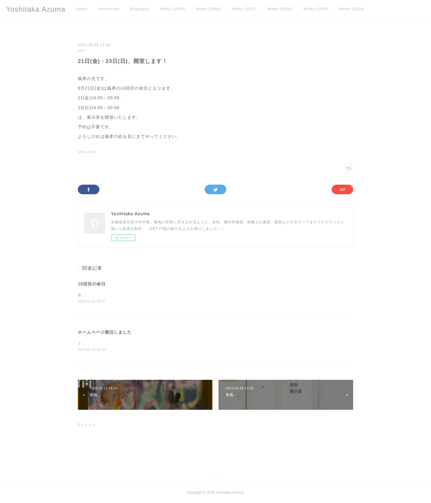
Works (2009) (316, 9)
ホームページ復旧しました (105, 332)
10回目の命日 (92, 283)
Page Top (215, 477)
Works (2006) (208, 9)
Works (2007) (244, 9)
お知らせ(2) (86, 151)
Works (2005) (172, 9)
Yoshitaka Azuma (35, 9)
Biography (139, 9)
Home (82, 9)
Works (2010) (351, 9)
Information (108, 9)
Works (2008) (280, 9)
